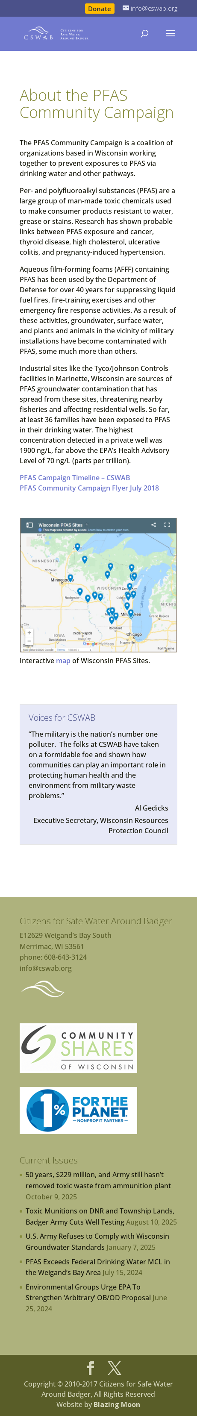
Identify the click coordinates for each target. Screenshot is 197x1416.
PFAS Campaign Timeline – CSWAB (75, 477)
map (63, 660)
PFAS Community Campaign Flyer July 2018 (89, 488)
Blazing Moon (117, 1404)
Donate (99, 8)
